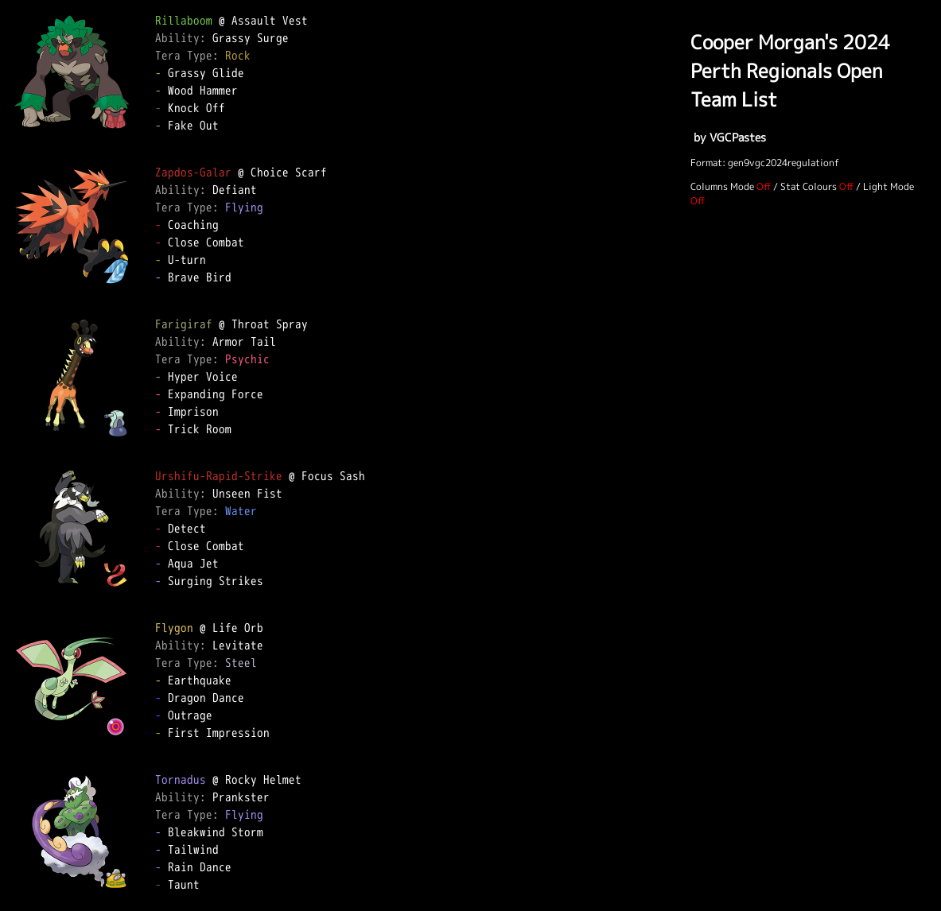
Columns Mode (722, 186)
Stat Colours (808, 186)
